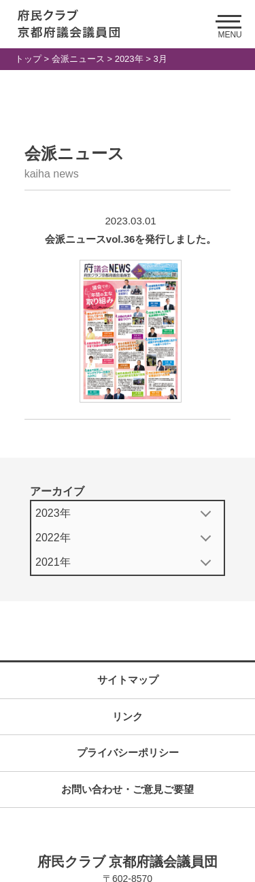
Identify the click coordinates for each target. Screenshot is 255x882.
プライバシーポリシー (128, 752)
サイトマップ (127, 679)
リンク (127, 716)
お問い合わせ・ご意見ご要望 (127, 789)
